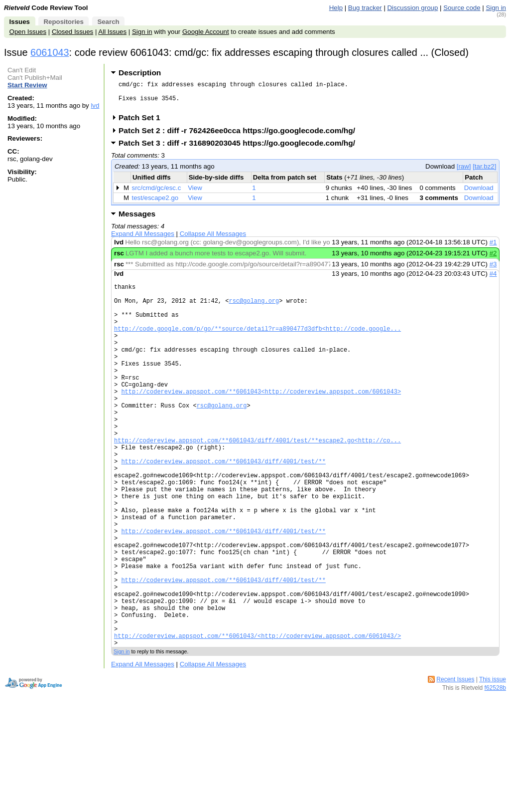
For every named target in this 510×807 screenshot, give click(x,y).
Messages (137, 219)
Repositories (63, 21)
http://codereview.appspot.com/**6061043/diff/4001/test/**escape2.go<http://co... (257, 480)
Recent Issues (455, 763)
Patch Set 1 (143, 123)
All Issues (112, 31)
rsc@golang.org (254, 311)
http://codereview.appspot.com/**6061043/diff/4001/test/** (223, 506)
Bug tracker (365, 7)
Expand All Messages (142, 239)
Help (336, 7)
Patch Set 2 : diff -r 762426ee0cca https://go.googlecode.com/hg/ (240, 136)
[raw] (464, 172)
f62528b (495, 771)
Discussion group (412, 7)
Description (140, 72)
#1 (493, 248)
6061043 (49, 52)
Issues (19, 21)
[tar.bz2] (484, 172)
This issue (492, 763)
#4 (493, 279)
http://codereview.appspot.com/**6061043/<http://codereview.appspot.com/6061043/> (257, 718)
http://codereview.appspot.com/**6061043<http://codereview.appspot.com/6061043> (261, 421)
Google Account (205, 31)
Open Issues (27, 31)
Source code (461, 7)
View (195, 194)
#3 (493, 270)
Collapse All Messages (213, 239)
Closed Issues (72, 31)
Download (479, 194)
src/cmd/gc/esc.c (156, 194)
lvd (95, 105)
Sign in (496, 7)
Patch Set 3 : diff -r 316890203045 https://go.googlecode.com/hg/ (240, 149)
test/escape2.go (155, 203)
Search (108, 21)
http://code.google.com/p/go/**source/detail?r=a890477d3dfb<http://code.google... (257, 345)
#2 (493, 259)
